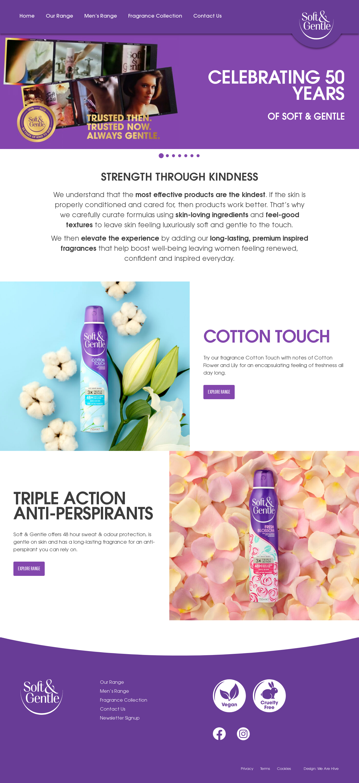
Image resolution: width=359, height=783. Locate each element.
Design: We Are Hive (321, 769)
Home (27, 16)
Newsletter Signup (120, 718)
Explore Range (219, 391)
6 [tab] (191, 155)
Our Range (59, 16)
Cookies (284, 769)
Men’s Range (100, 16)
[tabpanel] (179, 91)
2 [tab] (167, 155)
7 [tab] (197, 155)
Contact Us (207, 16)
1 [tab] (161, 155)
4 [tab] (179, 155)
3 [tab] (173, 155)
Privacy (247, 769)
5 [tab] (185, 155)
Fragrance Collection (155, 16)
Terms (265, 769)
